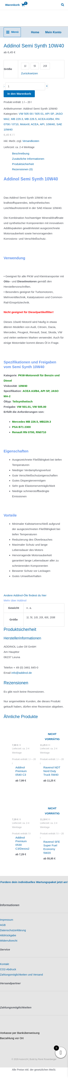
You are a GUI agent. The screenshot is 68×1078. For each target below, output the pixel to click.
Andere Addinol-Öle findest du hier (25, 595)
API (42, 124)
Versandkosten (30, 141)
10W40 (50, 124)
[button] (62, 5)
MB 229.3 (17, 118)
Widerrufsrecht (8, 940)
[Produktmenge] (25, 86)
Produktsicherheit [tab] (23, 164)
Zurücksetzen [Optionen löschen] (29, 73)
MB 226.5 (30, 118)
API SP (49, 113)
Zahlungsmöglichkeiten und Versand (21, 974)
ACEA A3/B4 (46, 118)
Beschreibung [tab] (20, 153)
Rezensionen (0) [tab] (22, 169)
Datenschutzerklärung (13, 930)
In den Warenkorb (19, 93)
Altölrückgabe (8, 935)
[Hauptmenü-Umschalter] (12, 32)
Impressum (6, 919)
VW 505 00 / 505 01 (31, 113)
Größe (8, 68)
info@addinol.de (21, 672)
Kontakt (4, 964)
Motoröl (25, 124)
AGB (3, 925)
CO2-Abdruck (8, 969)
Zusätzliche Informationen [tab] (28, 158)
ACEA (34, 124)
